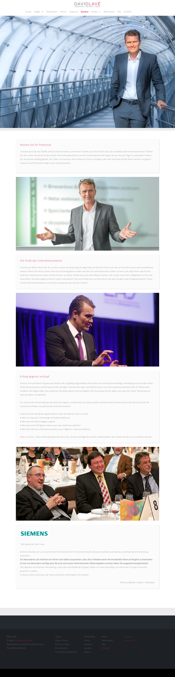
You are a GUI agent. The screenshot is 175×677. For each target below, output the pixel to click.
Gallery (87, 651)
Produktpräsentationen (66, 651)
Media (94, 11)
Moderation (51, 11)
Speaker (85, 11)
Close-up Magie (62, 644)
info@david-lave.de (23, 640)
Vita (119, 11)
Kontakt (127, 11)
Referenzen (109, 11)
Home (28, 11)
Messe (63, 11)
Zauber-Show (61, 640)
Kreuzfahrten (61, 648)
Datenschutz (130, 641)
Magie (37, 11)
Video (104, 636)
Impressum (129, 637)
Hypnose (73, 11)
